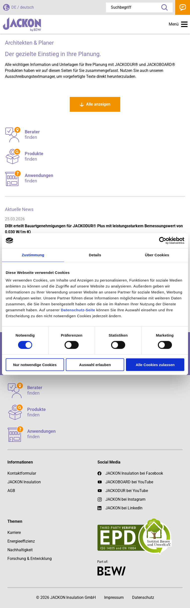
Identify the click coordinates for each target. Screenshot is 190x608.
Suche (163, 7)
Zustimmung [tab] (33, 255)
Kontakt (182, 7)
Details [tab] (95, 255)
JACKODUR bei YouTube (126, 490)
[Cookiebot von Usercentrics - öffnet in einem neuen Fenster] (162, 240)
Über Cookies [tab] (157, 255)
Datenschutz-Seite (78, 310)
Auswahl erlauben (95, 365)
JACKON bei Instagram (125, 499)
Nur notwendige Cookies (35, 365)
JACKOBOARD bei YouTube (129, 482)
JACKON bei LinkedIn (119, 508)
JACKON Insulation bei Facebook (130, 473)
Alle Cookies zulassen (155, 365)
